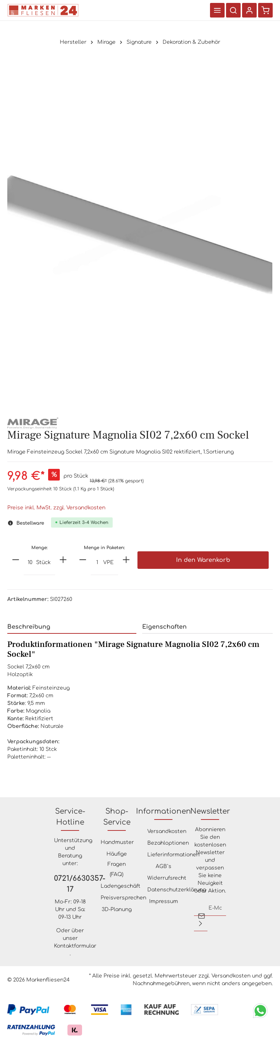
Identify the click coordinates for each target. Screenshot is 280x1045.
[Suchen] (233, 10)
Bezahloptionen (168, 843)
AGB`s (163, 866)
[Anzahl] (30, 563)
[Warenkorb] (265, 10)
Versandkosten (166, 831)
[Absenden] (200, 923)
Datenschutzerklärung (176, 889)
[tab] (71, 627)
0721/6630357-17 (70, 884)
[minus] (15, 559)
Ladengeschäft (120, 886)
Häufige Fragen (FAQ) (116, 864)
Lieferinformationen (173, 854)
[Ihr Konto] (249, 10)
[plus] (63, 559)
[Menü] (217, 10)
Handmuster (117, 842)
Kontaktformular (75, 946)
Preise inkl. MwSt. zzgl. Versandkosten (56, 507)
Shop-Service (117, 816)
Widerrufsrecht (166, 878)
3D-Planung (117, 909)
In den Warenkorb (203, 560)
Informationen (163, 811)
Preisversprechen (123, 898)
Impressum (163, 901)
